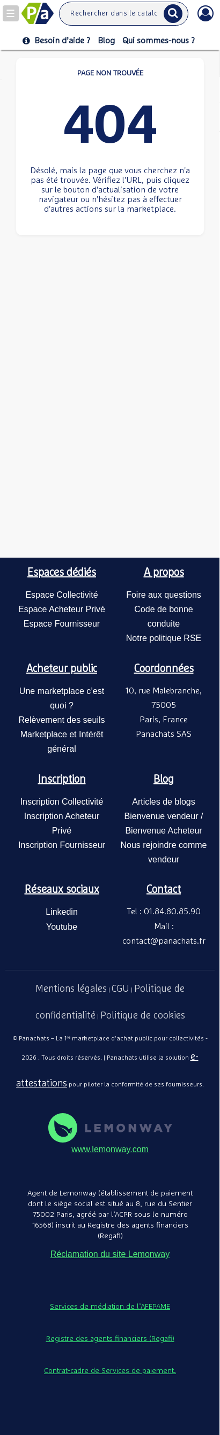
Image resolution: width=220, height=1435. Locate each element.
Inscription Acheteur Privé (62, 823)
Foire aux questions (163, 594)
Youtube (61, 926)
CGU (120, 989)
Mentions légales (71, 989)
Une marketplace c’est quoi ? (61, 698)
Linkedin (62, 911)
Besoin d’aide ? (56, 40)
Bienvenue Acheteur (163, 830)
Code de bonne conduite (163, 616)
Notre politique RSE (164, 638)
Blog (106, 40)
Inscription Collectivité (62, 801)
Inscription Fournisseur (61, 845)
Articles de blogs (163, 801)
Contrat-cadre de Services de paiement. (110, 1371)
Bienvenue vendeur (161, 816)
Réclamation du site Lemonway (110, 1254)
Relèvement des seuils (62, 719)
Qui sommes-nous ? (158, 40)
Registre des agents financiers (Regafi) (110, 1339)
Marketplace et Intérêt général (62, 741)
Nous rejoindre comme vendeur (164, 852)
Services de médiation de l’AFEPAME (110, 1306)
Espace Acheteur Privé (61, 609)
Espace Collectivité (61, 594)
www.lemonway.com (110, 1149)
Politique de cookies (142, 1016)
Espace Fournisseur (62, 623)
